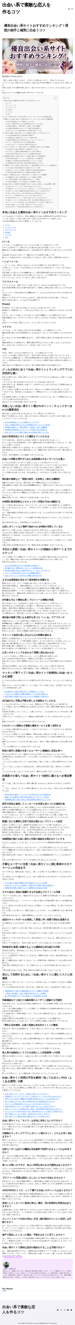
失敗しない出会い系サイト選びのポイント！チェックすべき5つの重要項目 (28, 119)
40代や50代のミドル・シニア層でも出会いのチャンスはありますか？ (29, 197)
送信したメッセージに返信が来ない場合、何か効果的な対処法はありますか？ (31, 199)
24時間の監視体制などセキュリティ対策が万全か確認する (25, 128)
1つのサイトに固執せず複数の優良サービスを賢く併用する (26, 151)
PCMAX (10, 110)
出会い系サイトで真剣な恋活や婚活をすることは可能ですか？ (28, 206)
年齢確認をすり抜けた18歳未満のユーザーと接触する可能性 (26, 177)
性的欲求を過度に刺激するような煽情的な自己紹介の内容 (25, 172)
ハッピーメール (12, 105)
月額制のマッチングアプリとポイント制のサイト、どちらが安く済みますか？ (32, 188)
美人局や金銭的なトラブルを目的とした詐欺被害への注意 (25, 181)
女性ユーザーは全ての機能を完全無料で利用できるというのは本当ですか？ (31, 190)
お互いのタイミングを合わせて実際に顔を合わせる (23, 144)
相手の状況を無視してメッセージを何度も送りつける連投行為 (27, 158)
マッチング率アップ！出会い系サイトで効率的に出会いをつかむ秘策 (27, 146)
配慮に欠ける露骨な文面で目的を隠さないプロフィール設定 (26, 160)
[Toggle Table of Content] (55, 97)
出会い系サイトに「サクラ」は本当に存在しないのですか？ (26, 186)
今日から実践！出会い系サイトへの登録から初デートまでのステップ (27, 133)
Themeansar (53, 1321)
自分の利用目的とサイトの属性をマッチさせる (21, 121)
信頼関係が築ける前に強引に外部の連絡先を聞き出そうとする (27, 163)
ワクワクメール (12, 107)
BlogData (43, 1321)
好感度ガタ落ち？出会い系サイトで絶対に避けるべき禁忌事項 (25, 156)
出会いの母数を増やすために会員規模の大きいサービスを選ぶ (27, 124)
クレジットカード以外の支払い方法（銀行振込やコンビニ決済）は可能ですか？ (32, 202)
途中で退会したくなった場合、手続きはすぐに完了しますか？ (27, 204)
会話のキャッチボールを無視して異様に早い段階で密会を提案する (28, 170)
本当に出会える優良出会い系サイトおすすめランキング (22, 100)
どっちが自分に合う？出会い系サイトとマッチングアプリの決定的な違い (28, 116)
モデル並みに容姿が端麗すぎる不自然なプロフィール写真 (25, 167)
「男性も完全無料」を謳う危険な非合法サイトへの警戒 (25, 179)
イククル (10, 112)
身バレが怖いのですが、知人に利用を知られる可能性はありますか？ (29, 193)
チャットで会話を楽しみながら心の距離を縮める (23, 142)
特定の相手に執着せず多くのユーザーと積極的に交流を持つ (26, 153)
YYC (9, 114)
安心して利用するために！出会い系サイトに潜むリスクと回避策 (26, 174)
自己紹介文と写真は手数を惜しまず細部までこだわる (23, 149)
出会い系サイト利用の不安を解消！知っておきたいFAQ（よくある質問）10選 (30, 183)
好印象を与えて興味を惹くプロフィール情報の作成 (23, 137)
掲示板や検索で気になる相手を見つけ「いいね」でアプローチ (27, 139)
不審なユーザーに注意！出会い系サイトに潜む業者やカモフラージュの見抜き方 (30, 165)
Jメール (9, 103)
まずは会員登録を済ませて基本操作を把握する (22, 135)
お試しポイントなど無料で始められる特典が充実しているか (26, 130)
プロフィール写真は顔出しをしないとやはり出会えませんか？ (27, 195)
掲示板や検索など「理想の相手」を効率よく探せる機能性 (25, 126)
